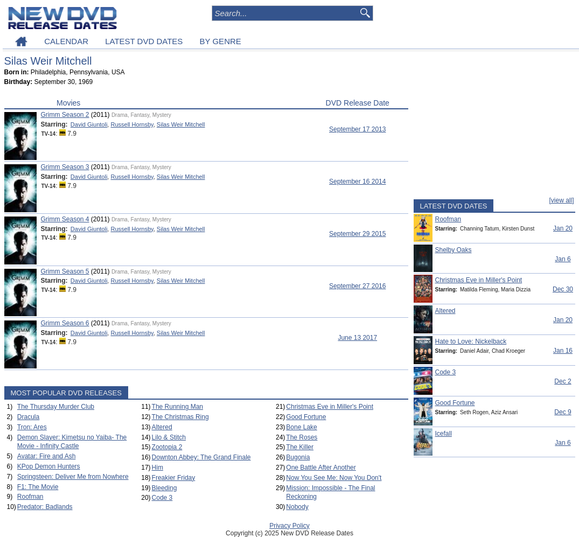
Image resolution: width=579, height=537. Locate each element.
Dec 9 (562, 412)
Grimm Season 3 (65, 167)
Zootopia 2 (167, 447)
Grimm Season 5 (65, 271)
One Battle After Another (320, 467)
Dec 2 (562, 381)
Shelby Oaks (453, 250)
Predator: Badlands (45, 507)
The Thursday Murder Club (55, 406)
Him (157, 467)
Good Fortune (306, 417)
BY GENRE (220, 41)
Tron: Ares (32, 427)
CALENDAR (66, 41)
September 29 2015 (357, 234)
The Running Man (177, 406)
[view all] (561, 200)
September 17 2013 (357, 129)
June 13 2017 (357, 337)
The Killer (299, 447)
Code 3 (162, 497)
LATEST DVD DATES (144, 41)
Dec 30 (563, 289)
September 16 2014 (357, 181)
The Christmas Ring (180, 417)
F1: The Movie (37, 487)
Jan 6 (562, 259)
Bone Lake (301, 427)
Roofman (30, 496)
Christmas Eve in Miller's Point (329, 406)
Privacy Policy (289, 525)
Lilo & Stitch (169, 437)
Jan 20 (563, 228)
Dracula (28, 417)
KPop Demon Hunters (48, 466)
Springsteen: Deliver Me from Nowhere (73, 476)
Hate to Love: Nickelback (471, 341)
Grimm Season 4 (65, 219)
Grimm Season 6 (65, 323)
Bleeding (164, 488)
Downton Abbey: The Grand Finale (201, 457)
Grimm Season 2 (65, 114)
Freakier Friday (174, 478)
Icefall (443, 433)
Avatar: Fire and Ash (46, 456)
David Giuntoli (89, 124)
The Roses (301, 437)
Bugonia (298, 457)
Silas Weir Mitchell (181, 124)
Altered (162, 427)
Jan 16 (563, 350)
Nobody (297, 507)
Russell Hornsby (131, 124)
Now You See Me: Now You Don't (333, 478)
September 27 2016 (357, 286)
